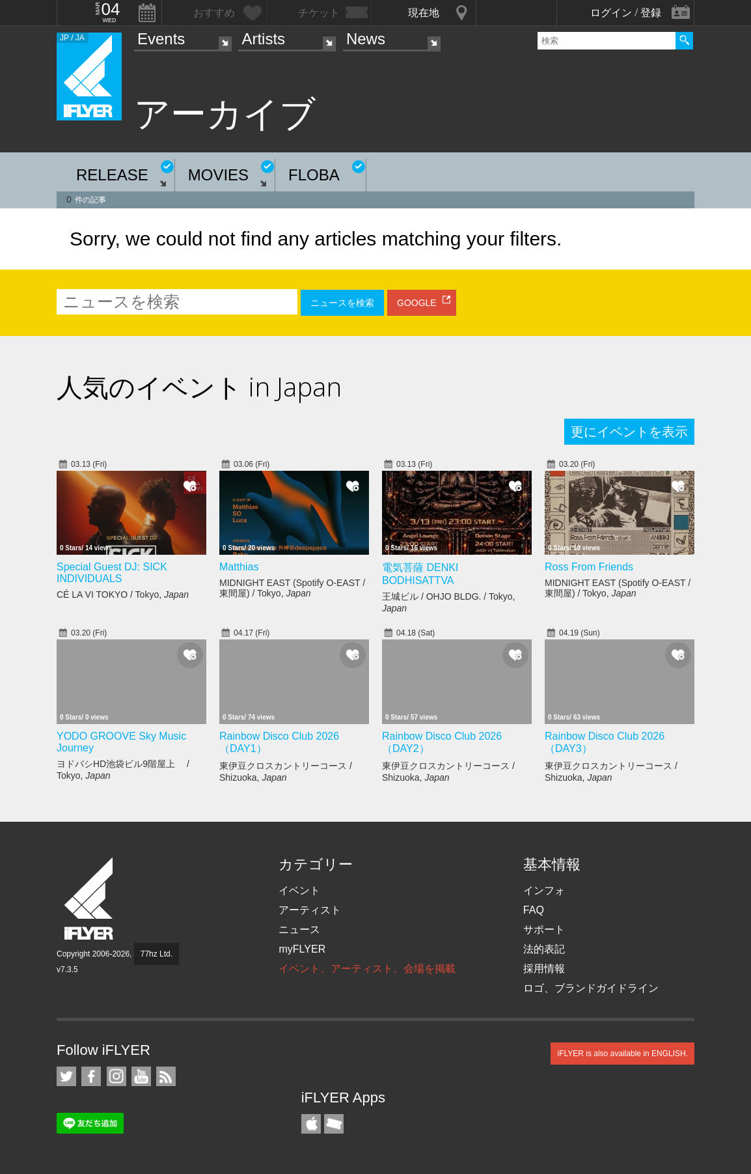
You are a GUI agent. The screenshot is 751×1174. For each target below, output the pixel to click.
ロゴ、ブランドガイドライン (591, 988)
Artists (263, 39)
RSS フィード (166, 1076)
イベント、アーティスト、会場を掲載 (367, 968)
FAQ (533, 909)
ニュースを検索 (342, 303)
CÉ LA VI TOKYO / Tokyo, (123, 594)
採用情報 (544, 968)
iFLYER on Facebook (91, 1076)
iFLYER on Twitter (66, 1076)
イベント (299, 890)
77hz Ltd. (156, 953)
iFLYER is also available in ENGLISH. (622, 1053)
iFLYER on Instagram (116, 1076)
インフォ (544, 890)
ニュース (299, 929)
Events (161, 39)
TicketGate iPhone (334, 1124)
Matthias (238, 566)
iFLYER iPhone (311, 1124)
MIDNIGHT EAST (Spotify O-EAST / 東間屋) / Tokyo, (292, 588)
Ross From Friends (589, 566)
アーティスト (310, 909)
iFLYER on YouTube (141, 1076)
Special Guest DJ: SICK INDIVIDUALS (112, 572)
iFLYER (89, 899)
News (365, 39)
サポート (544, 929)
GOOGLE (417, 303)
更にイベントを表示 (629, 432)
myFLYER (302, 949)
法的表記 (544, 949)
